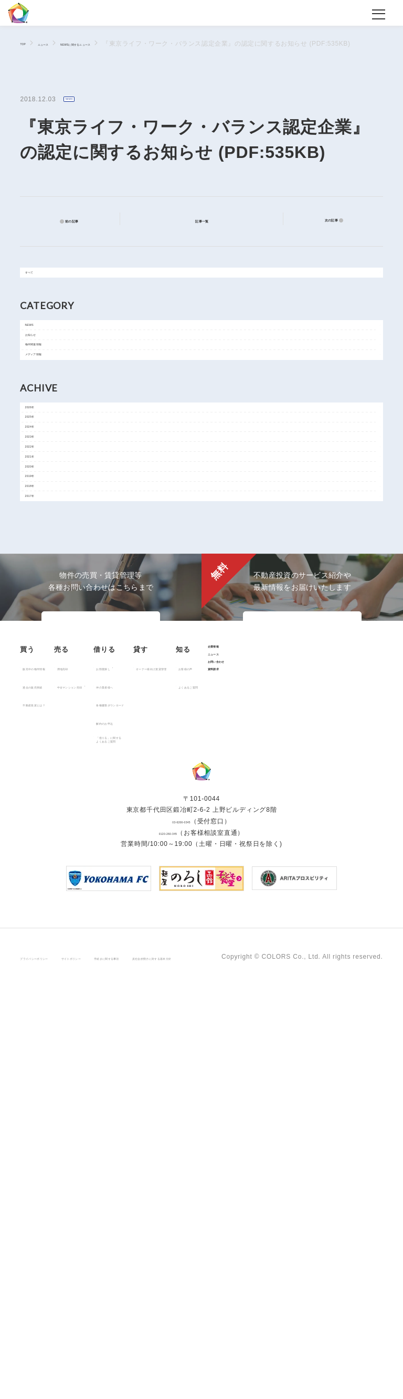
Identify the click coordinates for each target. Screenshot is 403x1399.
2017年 (42, 698)
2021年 (42, 603)
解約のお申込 (196, 1030)
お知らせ (44, 372)
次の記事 (324, 220)
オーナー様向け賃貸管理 (295, 975)
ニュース (59, 43)
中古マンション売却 (125, 994)
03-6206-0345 (181, 1233)
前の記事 (79, 220)
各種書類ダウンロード (209, 1011)
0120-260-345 (168, 1245)
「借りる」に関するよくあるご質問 (206, 1050)
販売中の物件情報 (53, 975)
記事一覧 (208, 220)
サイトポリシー (123, 1361)
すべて (41, 282)
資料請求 (96, 1129)
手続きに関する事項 (191, 1361)
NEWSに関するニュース (120, 43)
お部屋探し (193, 975)
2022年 (42, 580)
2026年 (42, 485)
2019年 (42, 650)
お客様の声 (43, 1095)
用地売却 (108, 975)
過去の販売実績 (49, 994)
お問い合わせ (103, 1111)
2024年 (42, 532)
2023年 (42, 556)
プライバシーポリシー (53, 1361)
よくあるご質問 (49, 1113)
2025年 (42, 509)
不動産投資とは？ (53, 1011)
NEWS (75, 100)
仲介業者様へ (196, 994)
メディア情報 (51, 419)
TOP (27, 43)
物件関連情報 (51, 395)
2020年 (42, 627)
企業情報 (96, 1076)
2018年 (42, 674)
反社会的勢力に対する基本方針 (281, 1361)
